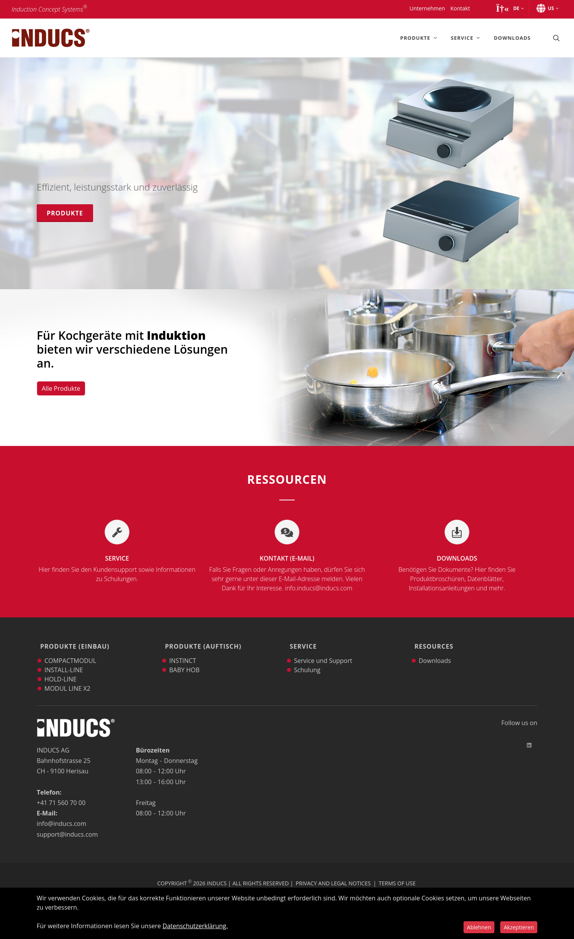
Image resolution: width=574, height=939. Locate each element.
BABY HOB (184, 659)
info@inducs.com (61, 812)
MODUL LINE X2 (67, 678)
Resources (432, 641)
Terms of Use (397, 872)
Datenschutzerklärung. (195, 926)
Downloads (457, 573)
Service (117, 568)
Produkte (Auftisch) (201, 641)
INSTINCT (182, 650)
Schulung (307, 659)
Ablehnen (479, 927)
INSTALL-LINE (63, 659)
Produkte (65, 213)
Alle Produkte (61, 388)
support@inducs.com (67, 823)
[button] (510, 8)
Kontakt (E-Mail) (287, 573)
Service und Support (323, 650)
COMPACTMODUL (70, 650)
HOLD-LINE (60, 668)
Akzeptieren (519, 927)
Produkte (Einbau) (72, 641)
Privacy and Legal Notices (333, 872)
